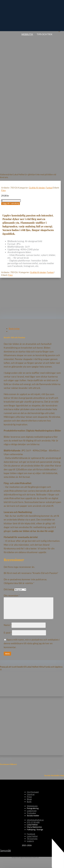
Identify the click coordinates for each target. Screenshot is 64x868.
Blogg (29, 657)
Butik (29, 660)
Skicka (7, 771)
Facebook (31, 692)
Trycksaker (31, 671)
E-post (8, 490)
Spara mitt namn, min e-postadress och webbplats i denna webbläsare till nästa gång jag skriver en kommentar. (32, 501)
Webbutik (27, 34)
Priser (29, 655)
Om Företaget (33, 650)
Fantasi (49, 46)
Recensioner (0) (16, 189)
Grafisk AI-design (37, 46)
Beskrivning (14, 186)
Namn (8, 483)
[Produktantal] (11, 59)
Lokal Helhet (32, 694)
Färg (3, 48)
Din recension (12, 453)
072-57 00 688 (33, 680)
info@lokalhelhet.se (35, 678)
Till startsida (32, 697)
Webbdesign (32, 664)
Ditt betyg (9, 447)
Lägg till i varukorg (10, 62)
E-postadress (10, 761)
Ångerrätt (5, 708)
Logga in (30, 699)
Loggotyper (32, 669)
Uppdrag (30, 652)
